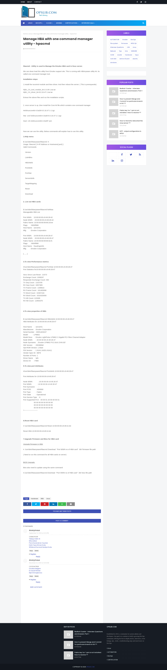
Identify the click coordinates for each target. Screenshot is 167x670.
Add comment (36, 587)
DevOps (133, 40)
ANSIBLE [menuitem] (59, 23)
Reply (31, 551)
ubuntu (135, 59)
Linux (30, 34)
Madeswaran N (30, 49)
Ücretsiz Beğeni (35, 568)
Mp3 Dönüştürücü (35, 573)
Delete (36, 551)
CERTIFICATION (113, 660)
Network (113, 51)
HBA (42, 499)
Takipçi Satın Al (34, 539)
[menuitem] (24, 23)
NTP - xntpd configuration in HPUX (130, 132)
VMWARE (134, 51)
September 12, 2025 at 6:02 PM (39, 533)
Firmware (124, 43)
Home (23, 2)
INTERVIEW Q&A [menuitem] (88, 23)
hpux (137, 55)
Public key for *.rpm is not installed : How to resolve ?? (130, 111)
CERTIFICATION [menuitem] (71, 23)
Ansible (124, 40)
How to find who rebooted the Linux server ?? (131, 122)
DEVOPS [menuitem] (39, 23)
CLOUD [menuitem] (48, 23)
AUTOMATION (114, 40)
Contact (38, 2)
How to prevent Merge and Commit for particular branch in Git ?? (131, 101)
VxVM (112, 55)
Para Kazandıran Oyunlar (38, 543)
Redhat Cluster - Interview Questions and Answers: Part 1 (131, 89)
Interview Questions (117, 47)
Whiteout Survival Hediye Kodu (40, 547)
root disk (113, 59)
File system (114, 43)
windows (113, 62)
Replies (33, 554)
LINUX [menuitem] (30, 23)
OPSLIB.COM (90, 667)
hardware (34, 499)
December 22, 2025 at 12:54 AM (39, 563)
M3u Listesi (33, 541)
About (29, 2)
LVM (128, 47)
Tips (120, 51)
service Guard (124, 59)
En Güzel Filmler (35, 571)
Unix (126, 51)
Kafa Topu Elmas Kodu (37, 545)
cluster (119, 55)
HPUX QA (133, 43)
